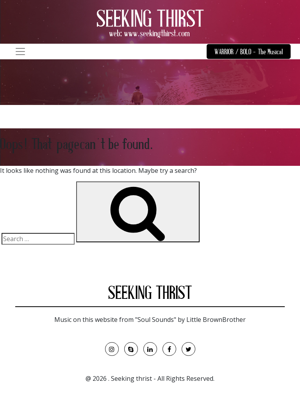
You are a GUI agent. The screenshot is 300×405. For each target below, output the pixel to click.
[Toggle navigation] (20, 51)
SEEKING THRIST (150, 294)
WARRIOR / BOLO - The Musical (248, 52)
